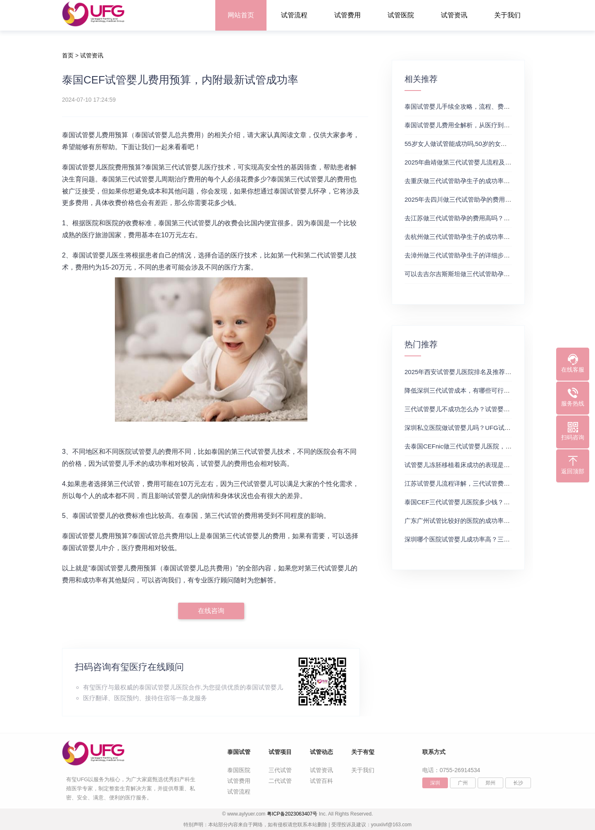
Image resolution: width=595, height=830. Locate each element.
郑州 (490, 783)
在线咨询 (211, 610)
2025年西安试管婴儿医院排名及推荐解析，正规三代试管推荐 (489, 371)
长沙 (518, 783)
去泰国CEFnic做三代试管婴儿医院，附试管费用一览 (477, 446)
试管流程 (294, 15)
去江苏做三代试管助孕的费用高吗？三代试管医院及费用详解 (488, 218)
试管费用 (347, 15)
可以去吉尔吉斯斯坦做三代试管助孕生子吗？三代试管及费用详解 (494, 273)
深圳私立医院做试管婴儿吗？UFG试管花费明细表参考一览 (485, 427)
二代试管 (280, 781)
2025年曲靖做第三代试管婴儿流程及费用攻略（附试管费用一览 (492, 162)
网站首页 (241, 15)
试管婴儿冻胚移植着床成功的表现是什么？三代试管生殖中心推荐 (494, 464)
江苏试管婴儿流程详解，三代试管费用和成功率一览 (476, 483)
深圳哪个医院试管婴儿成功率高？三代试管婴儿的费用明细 (485, 539)
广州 (463, 783)
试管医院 (401, 15)
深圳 (435, 783)
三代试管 (280, 770)
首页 (68, 55)
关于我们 (507, 15)
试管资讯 (454, 15)
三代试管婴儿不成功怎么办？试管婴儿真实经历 (470, 409)
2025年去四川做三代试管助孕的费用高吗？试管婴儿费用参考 (489, 199)
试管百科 (321, 781)
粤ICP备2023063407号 (292, 814)
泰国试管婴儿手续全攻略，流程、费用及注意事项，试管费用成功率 (497, 106)
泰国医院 (238, 770)
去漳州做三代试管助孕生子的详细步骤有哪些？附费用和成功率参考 (497, 255)
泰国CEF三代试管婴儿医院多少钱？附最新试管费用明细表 (485, 502)
